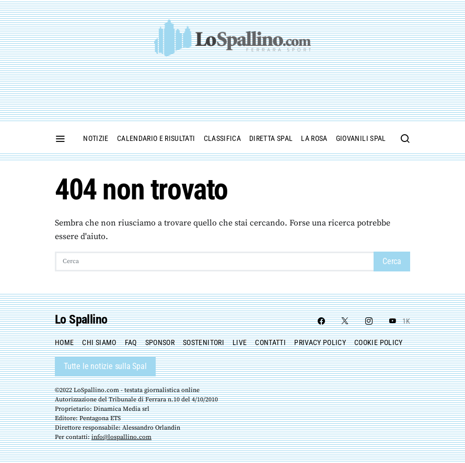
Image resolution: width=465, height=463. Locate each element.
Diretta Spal (271, 138)
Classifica (222, 138)
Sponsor (160, 342)
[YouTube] (397, 321)
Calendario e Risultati (156, 138)
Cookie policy (378, 342)
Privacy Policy (320, 342)
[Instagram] (369, 321)
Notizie (95, 138)
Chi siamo (99, 342)
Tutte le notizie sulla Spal (105, 366)
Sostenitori (203, 342)
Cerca (391, 261)
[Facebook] (321, 321)
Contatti (270, 342)
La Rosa (314, 138)
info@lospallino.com (121, 437)
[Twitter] (345, 321)
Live (240, 342)
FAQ (131, 342)
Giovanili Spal (361, 138)
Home (64, 342)
